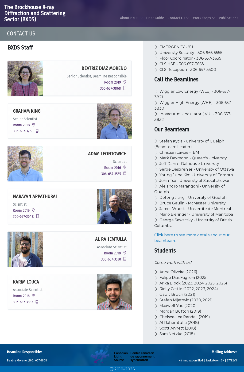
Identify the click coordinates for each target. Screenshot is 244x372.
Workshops (204, 17)
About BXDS (131, 17)
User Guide (155, 17)
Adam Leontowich (107, 154)
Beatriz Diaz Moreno (104, 68)
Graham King (26, 111)
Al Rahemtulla (111, 239)
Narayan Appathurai (35, 196)
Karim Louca (26, 282)
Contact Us (178, 17)
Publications (228, 17)
